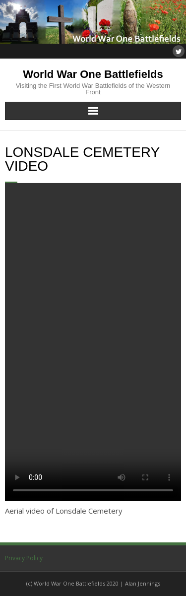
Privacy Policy (24, 558)
